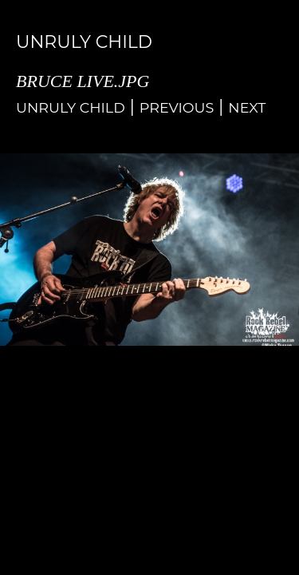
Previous (177, 107)
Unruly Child (70, 107)
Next (247, 107)
